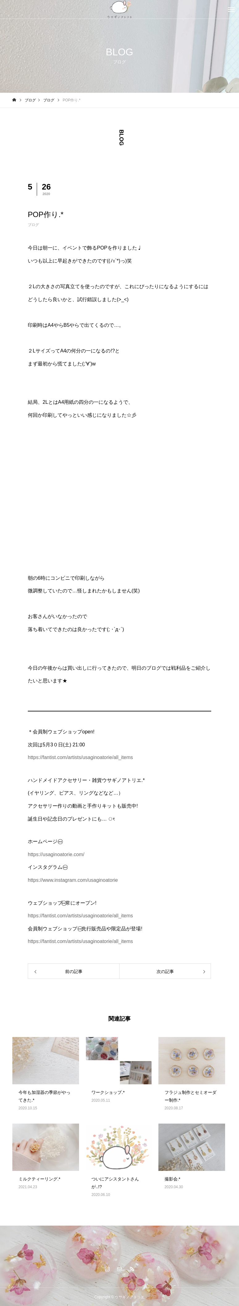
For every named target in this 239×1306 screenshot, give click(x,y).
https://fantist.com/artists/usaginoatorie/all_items (80, 757)
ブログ (33, 225)
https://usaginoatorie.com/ (56, 854)
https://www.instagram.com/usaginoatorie (73, 880)
